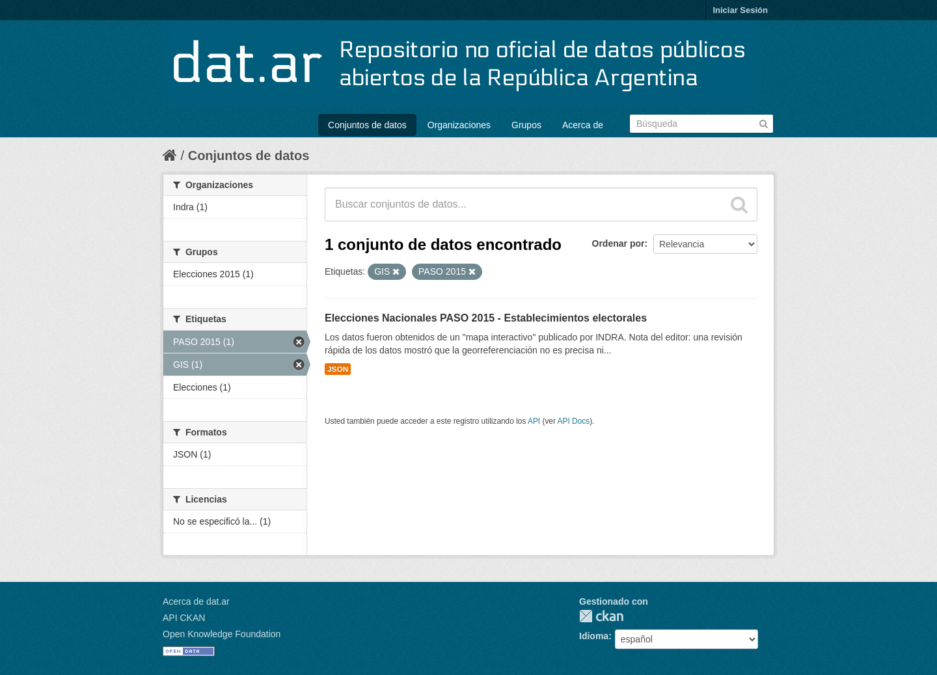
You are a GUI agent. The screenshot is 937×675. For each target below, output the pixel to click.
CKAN (601, 616)
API (534, 421)
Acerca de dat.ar (196, 601)
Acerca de (582, 125)
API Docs (574, 421)
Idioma (593, 636)
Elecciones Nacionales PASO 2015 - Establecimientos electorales (486, 318)
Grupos (526, 125)
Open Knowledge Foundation (221, 634)
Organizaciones (459, 125)
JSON (337, 369)
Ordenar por (618, 243)
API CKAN (184, 618)
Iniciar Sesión (740, 10)
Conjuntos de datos (367, 125)
